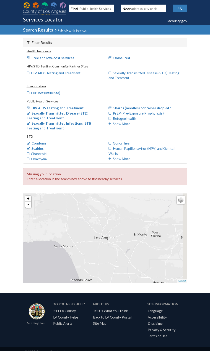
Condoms (37, 143)
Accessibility (157, 317)
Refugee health (122, 118)
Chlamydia (37, 159)
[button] (180, 8)
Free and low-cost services (51, 58)
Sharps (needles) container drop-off (140, 108)
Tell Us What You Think (110, 311)
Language (155, 311)
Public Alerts (63, 323)
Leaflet (182, 280)
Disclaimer (156, 323)
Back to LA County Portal (112, 317)
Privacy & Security (162, 330)
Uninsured (119, 58)
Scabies (35, 148)
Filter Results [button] (39, 42)
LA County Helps (65, 317)
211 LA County (64, 311)
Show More (119, 124)
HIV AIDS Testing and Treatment (54, 73)
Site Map (99, 323)
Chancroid (37, 154)
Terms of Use (157, 336)
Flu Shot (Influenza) (43, 93)
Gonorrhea (119, 143)
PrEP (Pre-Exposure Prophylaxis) (136, 113)
